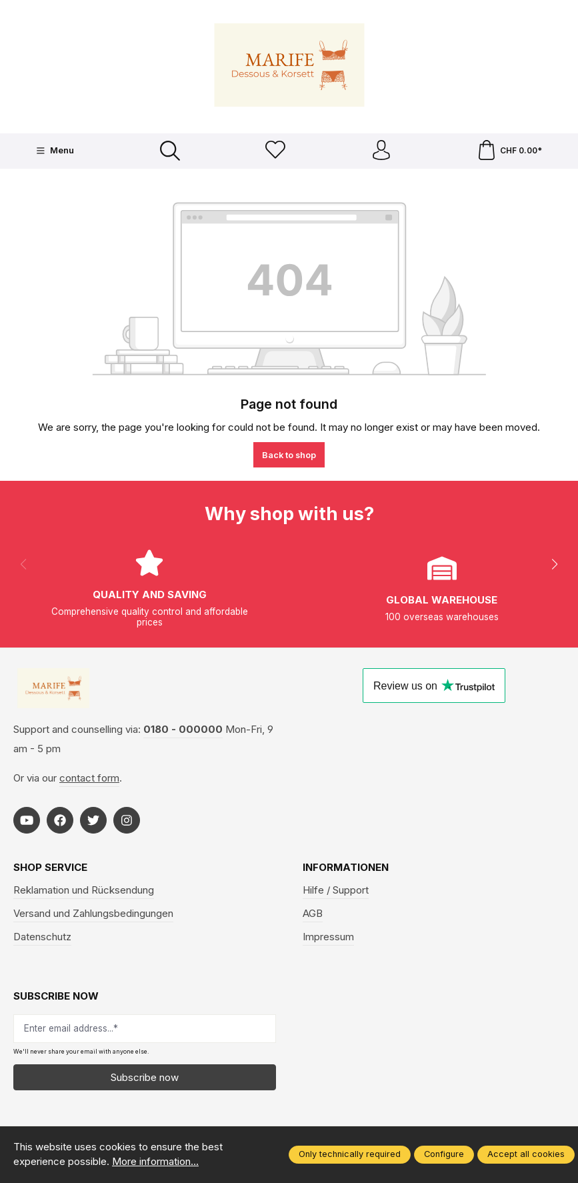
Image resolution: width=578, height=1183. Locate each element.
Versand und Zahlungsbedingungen (93, 913)
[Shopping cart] (509, 151)
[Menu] (55, 151)
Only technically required (350, 1154)
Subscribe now (145, 1077)
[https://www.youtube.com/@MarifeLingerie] (26, 820)
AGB (313, 913)
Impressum (328, 937)
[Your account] (381, 151)
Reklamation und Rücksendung (83, 890)
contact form (89, 778)
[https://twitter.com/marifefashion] (93, 820)
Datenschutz (42, 937)
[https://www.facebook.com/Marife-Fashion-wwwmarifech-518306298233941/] (60, 820)
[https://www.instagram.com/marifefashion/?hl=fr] (126, 820)
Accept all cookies (526, 1154)
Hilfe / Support (336, 890)
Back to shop (289, 455)
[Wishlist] (275, 151)
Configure (444, 1154)
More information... (155, 1161)
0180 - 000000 (183, 729)
